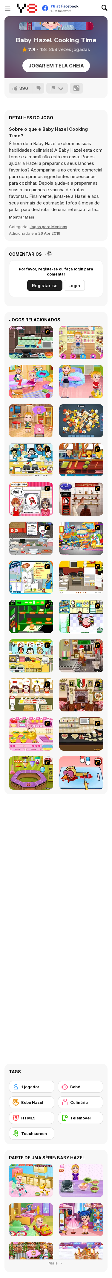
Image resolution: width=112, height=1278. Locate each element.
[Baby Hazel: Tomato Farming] (31, 420)
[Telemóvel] (80, 1118)
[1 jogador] (31, 1087)
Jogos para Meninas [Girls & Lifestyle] (48, 226)
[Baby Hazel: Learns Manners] (81, 381)
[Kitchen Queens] (31, 499)
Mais (56, 1263)
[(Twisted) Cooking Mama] (81, 773)
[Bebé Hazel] (31, 1102)
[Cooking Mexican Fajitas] (31, 577)
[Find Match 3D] (81, 420)
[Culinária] (80, 1102)
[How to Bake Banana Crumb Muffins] (81, 734)
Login (74, 285)
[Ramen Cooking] (31, 538)
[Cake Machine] (31, 773)
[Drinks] (31, 655)
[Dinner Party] (81, 577)
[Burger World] (31, 616)
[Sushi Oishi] (31, 694)
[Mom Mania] (81, 616)
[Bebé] (80, 1087)
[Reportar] (57, 88)
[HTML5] (31, 1118)
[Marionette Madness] (81, 499)
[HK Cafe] (31, 459)
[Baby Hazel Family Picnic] (31, 381)
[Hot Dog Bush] (81, 459)
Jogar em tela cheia (56, 66)
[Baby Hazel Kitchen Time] (81, 342)
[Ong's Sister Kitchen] (81, 538)
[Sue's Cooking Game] (31, 734)
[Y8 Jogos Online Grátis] (27, 8)
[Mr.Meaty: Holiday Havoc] (81, 655)
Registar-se (45, 285)
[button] (21, 217)
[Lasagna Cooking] (31, 342)
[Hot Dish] (81, 694)
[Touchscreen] (31, 1133)
